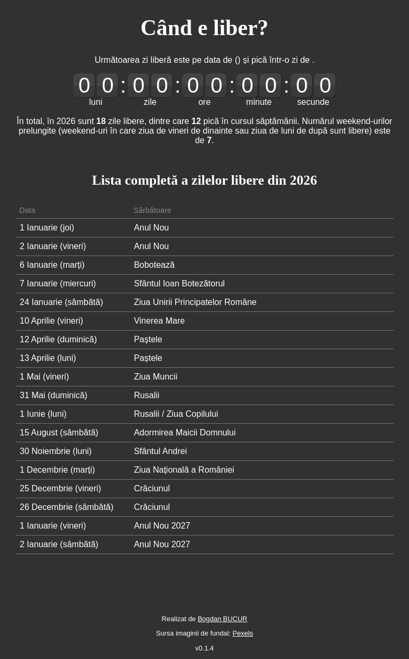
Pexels (243, 633)
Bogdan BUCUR (222, 619)
